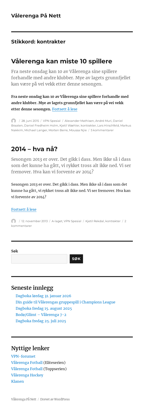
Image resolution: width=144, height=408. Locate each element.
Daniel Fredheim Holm (41, 125)
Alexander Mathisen (79, 120)
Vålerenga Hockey (27, 375)
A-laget (57, 221)
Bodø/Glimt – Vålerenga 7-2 (41, 314)
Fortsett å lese (64, 109)
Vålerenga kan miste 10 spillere (61, 61)
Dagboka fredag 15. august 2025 (44, 308)
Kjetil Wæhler (69, 125)
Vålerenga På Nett (36, 16)
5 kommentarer (102, 130)
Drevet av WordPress (55, 399)
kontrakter (88, 125)
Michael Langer (35, 130)
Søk (14, 251)
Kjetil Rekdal (94, 221)
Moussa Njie (78, 130)
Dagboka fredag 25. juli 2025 (41, 321)
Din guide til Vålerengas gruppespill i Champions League (65, 302)
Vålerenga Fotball (27, 362)
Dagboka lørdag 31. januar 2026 (43, 296)
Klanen (17, 381)
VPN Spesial (52, 120)
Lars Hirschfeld (108, 125)
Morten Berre (58, 130)
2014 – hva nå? (34, 149)
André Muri (103, 120)
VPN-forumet (23, 356)
